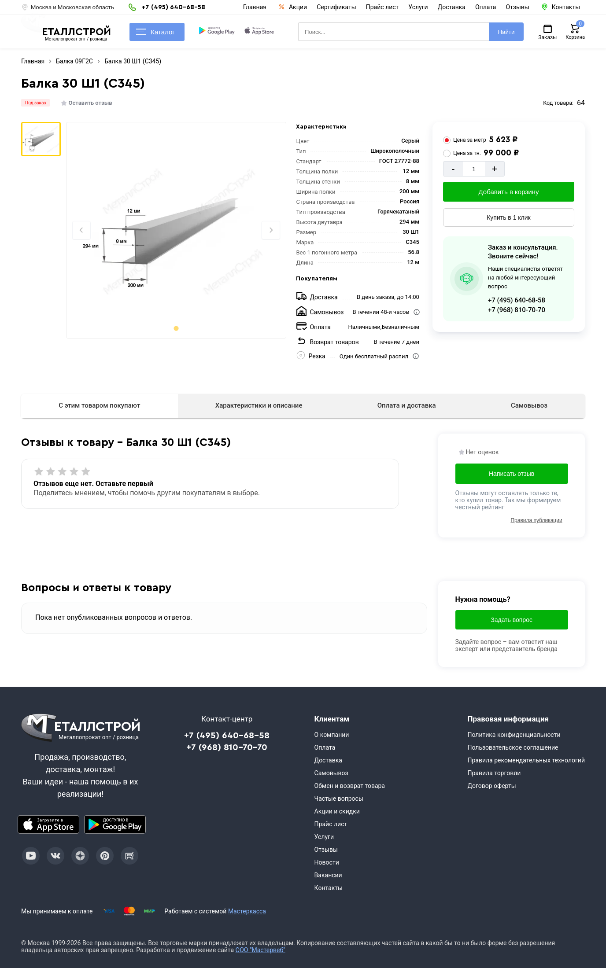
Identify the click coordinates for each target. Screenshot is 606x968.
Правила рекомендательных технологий (526, 760)
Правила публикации (536, 520)
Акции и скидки (337, 811)
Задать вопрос (511, 619)
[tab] (176, 328)
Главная (254, 7)
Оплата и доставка (406, 405)
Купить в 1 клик (509, 217)
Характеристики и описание (259, 405)
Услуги (418, 7)
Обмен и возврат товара (349, 785)
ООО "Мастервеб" (260, 949)
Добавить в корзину (509, 191)
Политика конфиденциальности (513, 734)
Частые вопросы (338, 798)
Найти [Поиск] (506, 32)
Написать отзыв (511, 473)
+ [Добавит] (494, 168)
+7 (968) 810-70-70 (516, 310)
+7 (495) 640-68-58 (516, 300)
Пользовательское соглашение (512, 747)
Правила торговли (494, 773)
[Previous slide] (81, 230)
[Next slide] (271, 230)
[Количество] (474, 169)
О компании (331, 734)
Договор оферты (491, 785)
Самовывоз (529, 405)
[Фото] (176, 230)
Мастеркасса (247, 911)
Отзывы (517, 7)
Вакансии (328, 875)
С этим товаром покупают (99, 405)
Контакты (328, 887)
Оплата (485, 7)
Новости (326, 862)
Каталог (155, 32)
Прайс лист (382, 7)
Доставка (452, 7)
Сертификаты (336, 7)
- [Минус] (452, 168)
